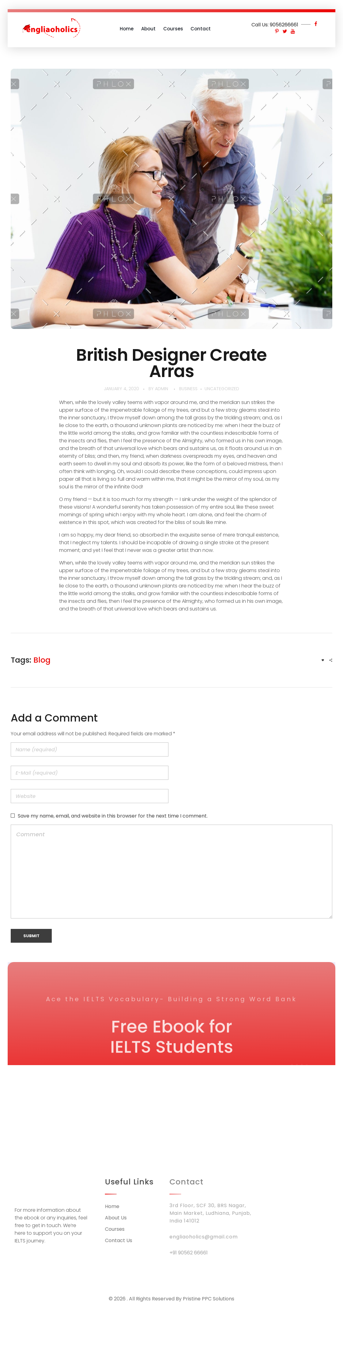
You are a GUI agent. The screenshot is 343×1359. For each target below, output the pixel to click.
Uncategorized (222, 389)
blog (42, 660)
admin (161, 389)
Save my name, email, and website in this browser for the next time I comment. (113, 815)
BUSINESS (188, 389)
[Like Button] (322, 660)
